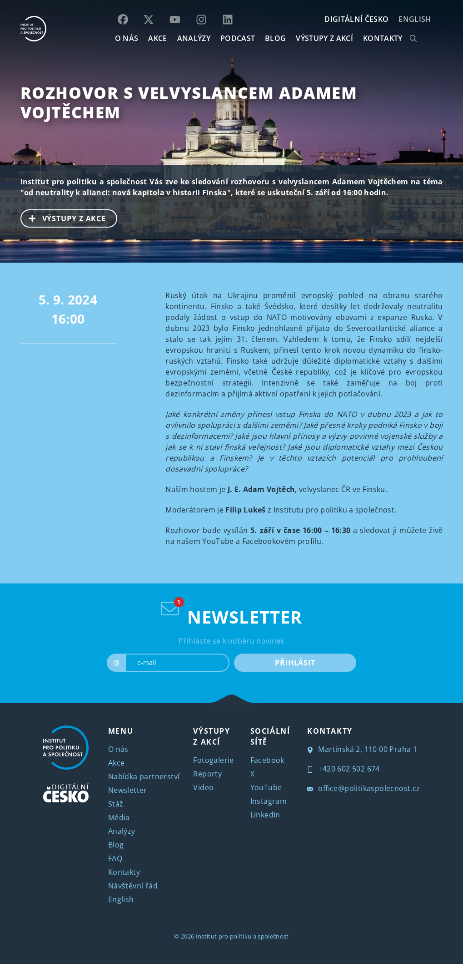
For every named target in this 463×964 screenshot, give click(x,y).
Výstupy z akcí (324, 38)
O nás (118, 749)
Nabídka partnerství (144, 776)
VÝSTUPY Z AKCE (63, 217)
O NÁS (127, 38)
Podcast (237, 38)
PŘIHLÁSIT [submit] (295, 663)
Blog (116, 845)
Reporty (207, 774)
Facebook (267, 760)
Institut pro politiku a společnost (242, 936)
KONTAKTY (383, 38)
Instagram (268, 801)
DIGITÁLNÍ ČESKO (356, 19)
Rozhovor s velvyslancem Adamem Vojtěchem (189, 102)
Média (119, 817)
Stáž (116, 804)
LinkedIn (265, 815)
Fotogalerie (213, 760)
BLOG (275, 38)
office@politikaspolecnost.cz (363, 788)
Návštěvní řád (133, 886)
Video (203, 787)
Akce (116, 763)
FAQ (115, 858)
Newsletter (127, 790)
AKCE (157, 38)
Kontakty (124, 872)
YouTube (266, 787)
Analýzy (193, 38)
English (414, 19)
